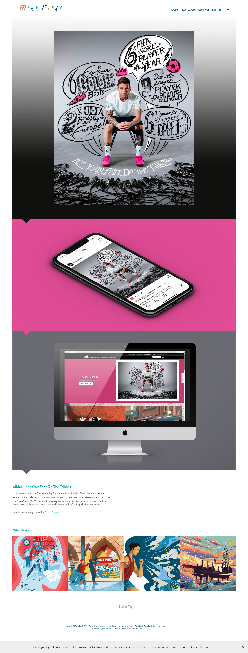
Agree (194, 647)
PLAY (183, 10)
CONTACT (203, 10)
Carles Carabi (51, 512)
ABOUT (192, 10)
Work (174, 10)
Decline (204, 647)
